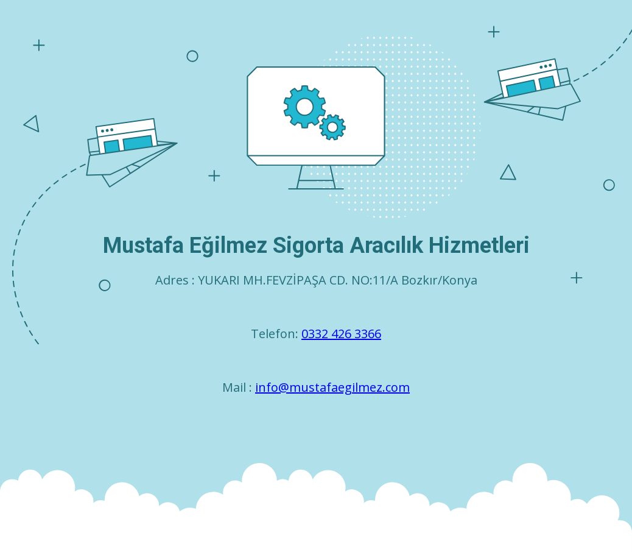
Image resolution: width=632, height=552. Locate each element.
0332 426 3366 (341, 333)
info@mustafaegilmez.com (332, 387)
